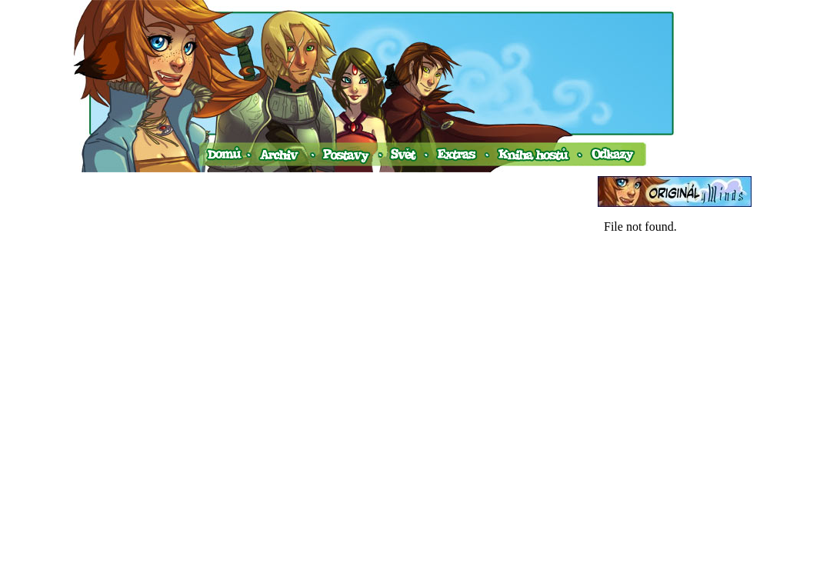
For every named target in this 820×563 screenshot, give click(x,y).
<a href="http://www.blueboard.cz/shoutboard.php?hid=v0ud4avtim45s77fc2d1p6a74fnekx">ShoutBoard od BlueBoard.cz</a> (675, 367)
